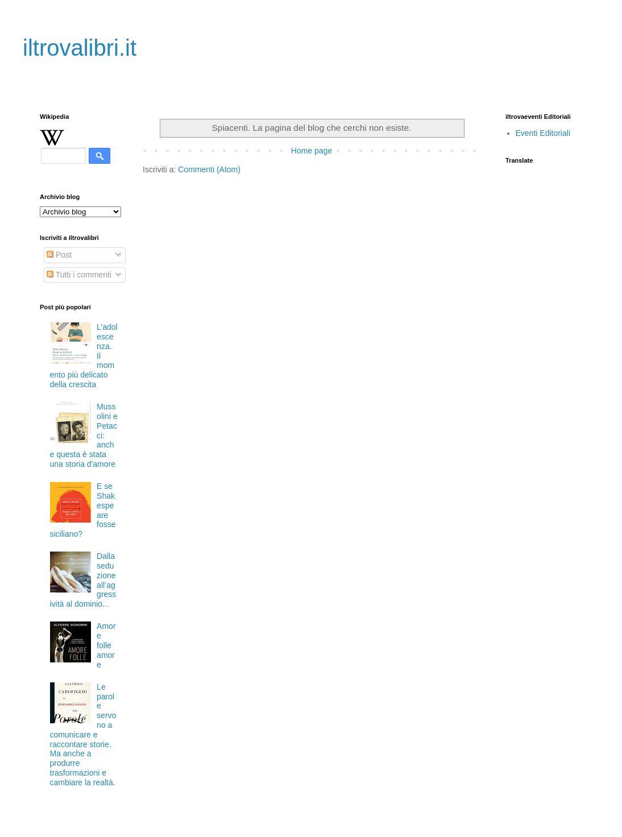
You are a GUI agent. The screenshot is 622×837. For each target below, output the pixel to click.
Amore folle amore (106, 645)
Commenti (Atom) (209, 169)
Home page (311, 150)
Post (59, 254)
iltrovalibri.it (79, 47)
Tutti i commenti (79, 274)
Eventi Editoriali (543, 133)
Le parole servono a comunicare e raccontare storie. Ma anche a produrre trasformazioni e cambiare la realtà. (83, 734)
